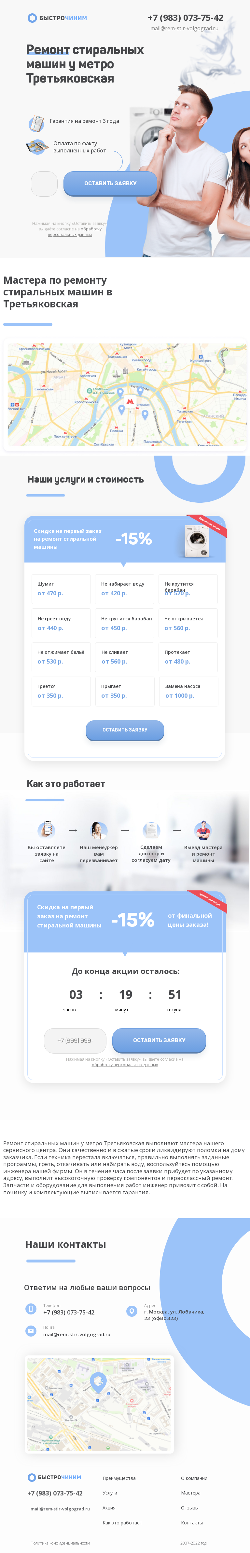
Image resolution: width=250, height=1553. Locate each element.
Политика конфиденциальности (60, 1543)
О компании (194, 1478)
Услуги (110, 1493)
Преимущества (119, 1478)
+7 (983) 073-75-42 (185, 17)
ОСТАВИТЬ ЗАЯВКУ (110, 183)
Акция (109, 1508)
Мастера (191, 1493)
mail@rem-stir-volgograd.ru (184, 28)
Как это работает (122, 1523)
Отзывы (190, 1508)
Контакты (192, 1523)
